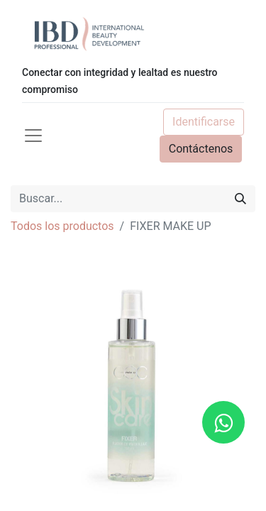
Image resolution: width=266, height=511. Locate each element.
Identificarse (203, 121)
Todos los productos (62, 226)
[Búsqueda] (240, 198)
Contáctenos (201, 148)
